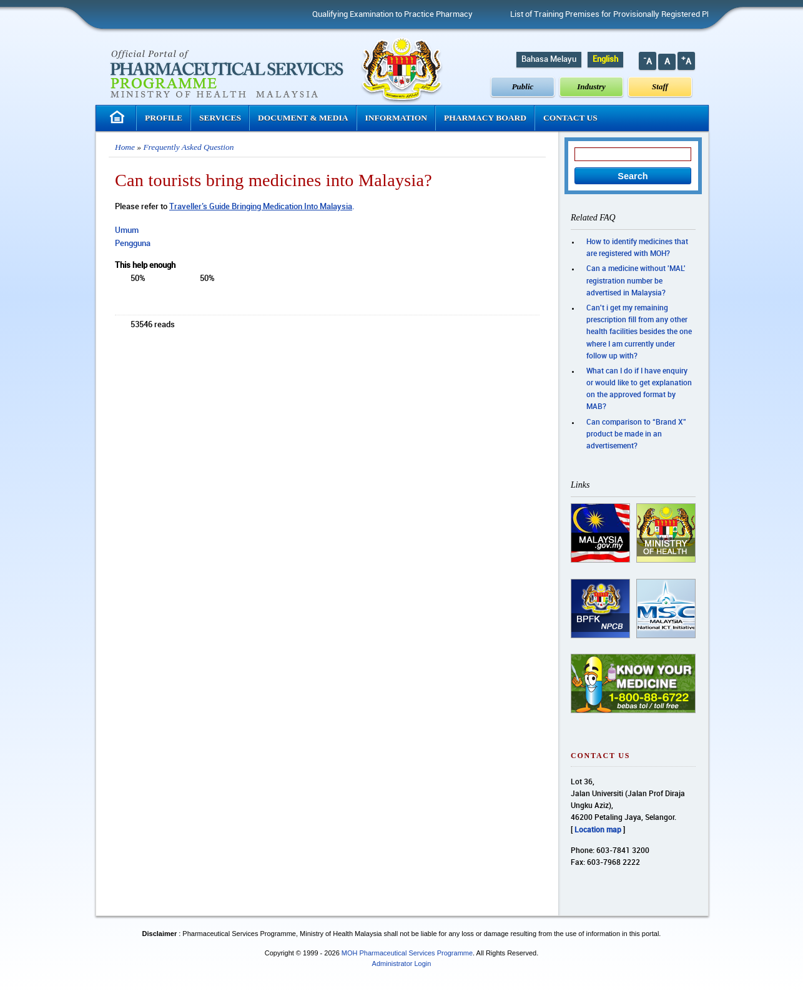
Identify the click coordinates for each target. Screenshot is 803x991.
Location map (597, 830)
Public (523, 86)
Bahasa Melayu (548, 59)
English (605, 59)
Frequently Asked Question (188, 147)
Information (396, 117)
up (161, 279)
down (192, 279)
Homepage (118, 117)
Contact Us (570, 117)
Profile (163, 117)
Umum (127, 230)
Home (125, 147)
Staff (660, 86)
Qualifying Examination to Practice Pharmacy (396, 14)
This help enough (145, 265)
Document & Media (303, 117)
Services (220, 117)
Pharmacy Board (485, 117)
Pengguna (132, 243)
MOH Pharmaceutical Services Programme (407, 953)
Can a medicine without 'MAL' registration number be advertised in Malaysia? (636, 281)
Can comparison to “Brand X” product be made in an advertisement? (636, 434)
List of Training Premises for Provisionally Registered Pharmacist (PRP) (641, 14)
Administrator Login (401, 963)
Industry (591, 86)
